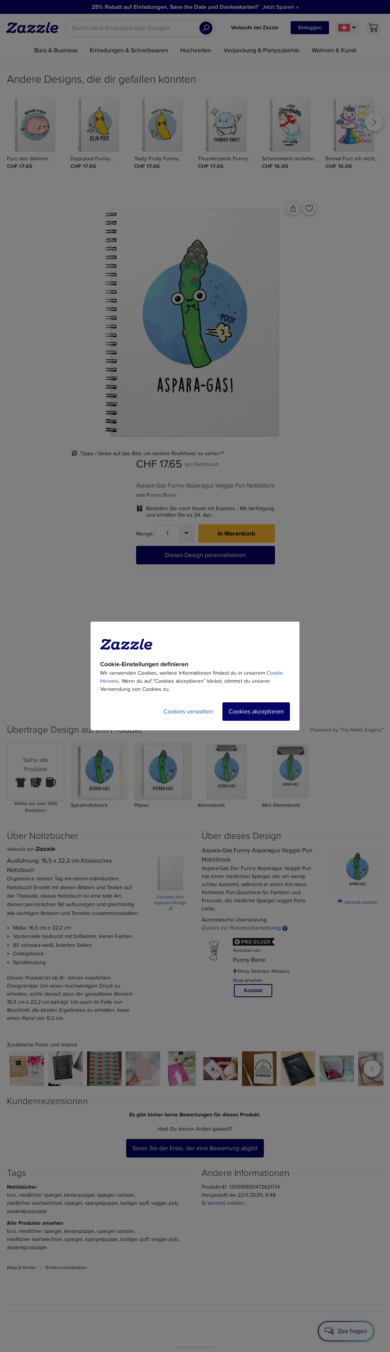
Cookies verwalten (188, 711)
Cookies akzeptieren (256, 711)
